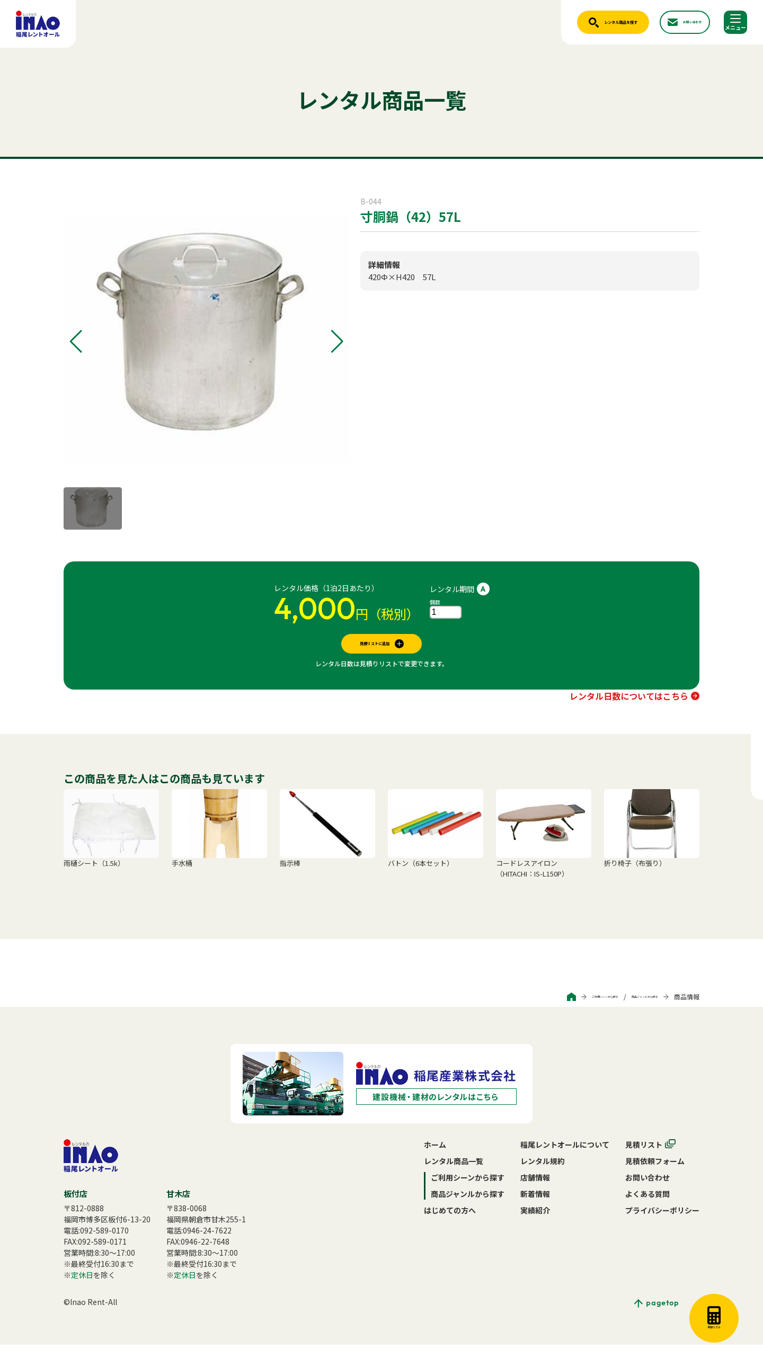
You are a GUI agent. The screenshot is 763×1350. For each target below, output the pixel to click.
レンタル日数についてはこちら (629, 701)
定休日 (82, 1280)
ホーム (435, 1150)
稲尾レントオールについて (564, 1150)
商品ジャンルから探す (626, 1001)
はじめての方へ (450, 1215)
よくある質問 (647, 1199)
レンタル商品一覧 (453, 1166)
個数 (435, 602)
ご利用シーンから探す (550, 1001)
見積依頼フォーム (655, 1166)
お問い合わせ (647, 1182)
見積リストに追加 (374, 646)
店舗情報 (535, 1182)
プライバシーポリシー (662, 1215)
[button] (76, 341)
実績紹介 (535, 1215)
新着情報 (535, 1199)
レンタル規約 (542, 1166)
